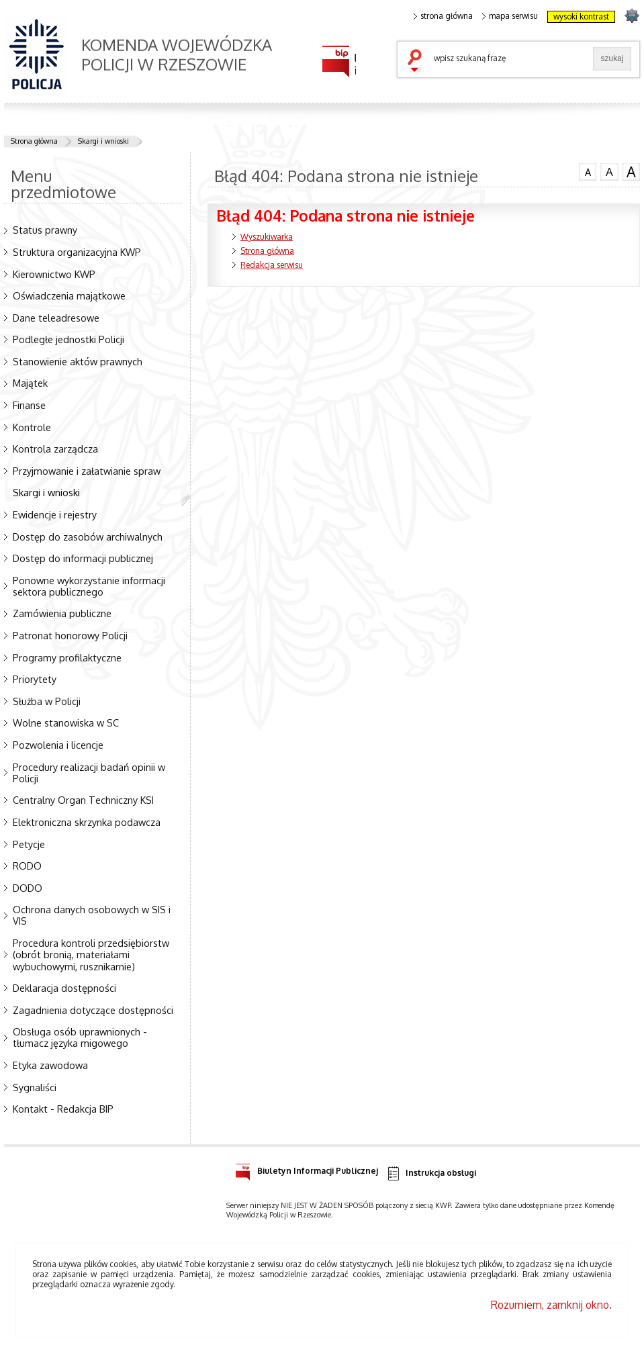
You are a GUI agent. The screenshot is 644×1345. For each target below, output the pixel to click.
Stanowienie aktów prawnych (77, 361)
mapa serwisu (510, 16)
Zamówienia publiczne (62, 613)
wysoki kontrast (581, 16)
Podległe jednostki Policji (68, 339)
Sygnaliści (34, 1087)
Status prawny (45, 230)
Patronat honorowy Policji (70, 635)
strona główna (443, 16)
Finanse (29, 405)
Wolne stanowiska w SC (66, 722)
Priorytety (34, 679)
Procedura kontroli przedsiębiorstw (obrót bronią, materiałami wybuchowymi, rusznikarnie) (91, 954)
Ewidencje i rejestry (55, 514)
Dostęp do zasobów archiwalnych (88, 536)
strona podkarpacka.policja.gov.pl (631, 15)
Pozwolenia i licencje (58, 745)
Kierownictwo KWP (54, 274)
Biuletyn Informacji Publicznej (306, 1168)
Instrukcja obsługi (430, 1173)
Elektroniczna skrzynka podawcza (86, 822)
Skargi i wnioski (103, 141)
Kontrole (32, 427)
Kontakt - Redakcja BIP (63, 1109)
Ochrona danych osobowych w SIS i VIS (92, 915)
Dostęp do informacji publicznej (83, 558)
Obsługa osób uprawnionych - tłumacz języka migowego (80, 1037)
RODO (27, 866)
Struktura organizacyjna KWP (77, 252)
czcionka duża (631, 172)
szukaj (418, 61)
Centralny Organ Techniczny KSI (83, 800)
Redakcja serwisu (271, 265)
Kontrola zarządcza (55, 449)
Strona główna (34, 141)
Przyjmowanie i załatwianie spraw (86, 471)
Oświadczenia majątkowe (69, 295)
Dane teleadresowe (56, 318)
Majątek (30, 383)
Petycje (29, 844)
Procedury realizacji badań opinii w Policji (89, 772)
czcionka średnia (609, 171)
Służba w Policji (47, 701)
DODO (27, 888)
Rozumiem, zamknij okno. (551, 1304)
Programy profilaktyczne (67, 657)
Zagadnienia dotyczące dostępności (93, 1010)
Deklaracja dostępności (64, 988)
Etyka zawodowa (50, 1065)
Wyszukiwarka (266, 237)
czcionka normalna (587, 170)
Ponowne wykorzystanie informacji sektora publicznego (89, 586)
